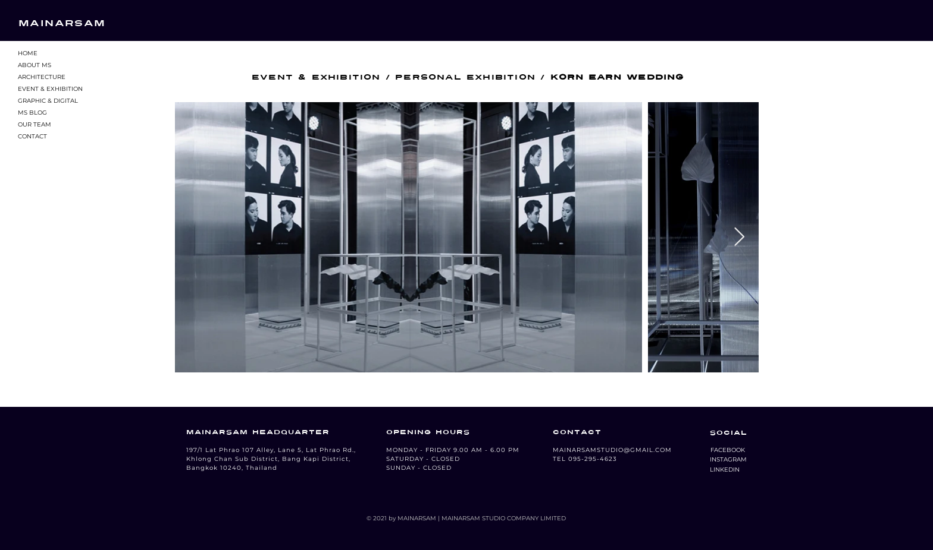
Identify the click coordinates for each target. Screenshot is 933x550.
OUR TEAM (34, 124)
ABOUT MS (34, 65)
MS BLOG (32, 112)
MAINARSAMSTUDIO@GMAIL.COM (612, 450)
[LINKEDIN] (725, 470)
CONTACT (32, 136)
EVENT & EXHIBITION (50, 89)
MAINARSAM (62, 23)
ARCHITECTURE (41, 77)
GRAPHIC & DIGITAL (48, 101)
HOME (27, 53)
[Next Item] (739, 237)
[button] (727, 450)
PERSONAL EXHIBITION (465, 77)
